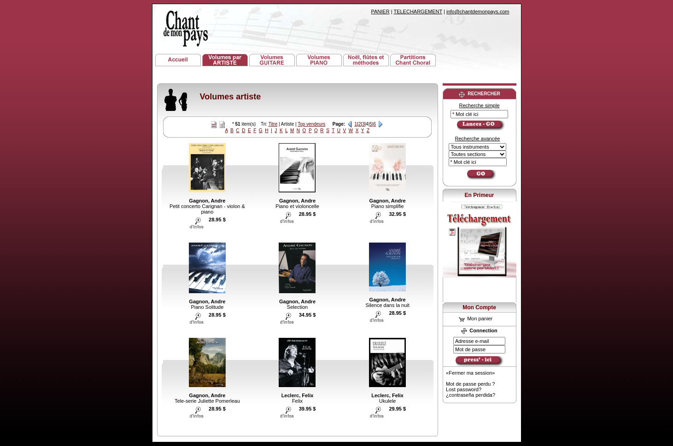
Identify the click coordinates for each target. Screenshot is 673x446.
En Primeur (479, 195)
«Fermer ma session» (470, 373)
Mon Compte (479, 307)
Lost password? (463, 389)
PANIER (380, 11)
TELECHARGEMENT (417, 11)
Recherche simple (479, 105)
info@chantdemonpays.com (477, 11)
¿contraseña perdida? (470, 395)
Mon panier (475, 318)
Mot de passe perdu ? (470, 384)
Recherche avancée (477, 138)
